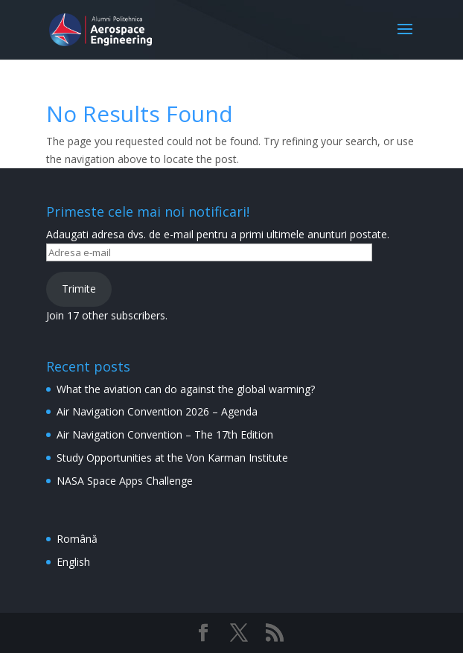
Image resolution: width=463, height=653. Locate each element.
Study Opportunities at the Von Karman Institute (172, 457)
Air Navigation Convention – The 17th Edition (165, 434)
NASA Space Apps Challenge (125, 481)
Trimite (79, 288)
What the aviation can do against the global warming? (186, 389)
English (73, 562)
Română (77, 539)
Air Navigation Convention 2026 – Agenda (157, 411)
